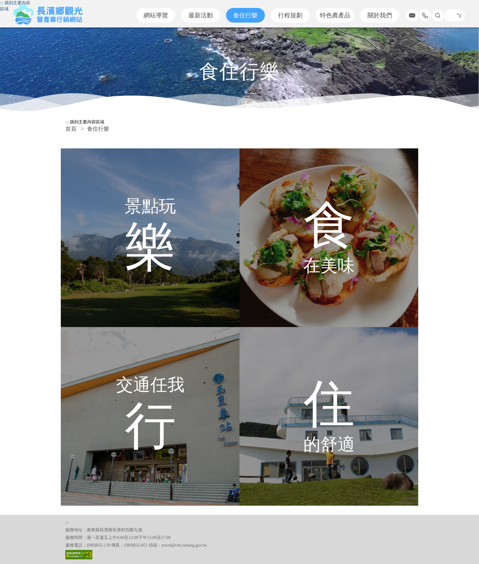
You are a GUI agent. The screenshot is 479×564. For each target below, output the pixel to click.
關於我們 (379, 15)
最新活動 (200, 15)
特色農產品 (335, 15)
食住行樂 (245, 15)
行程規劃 (290, 15)
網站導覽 (156, 15)
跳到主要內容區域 (87, 122)
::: (2, 3)
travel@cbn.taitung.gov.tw (184, 545)
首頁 (70, 129)
